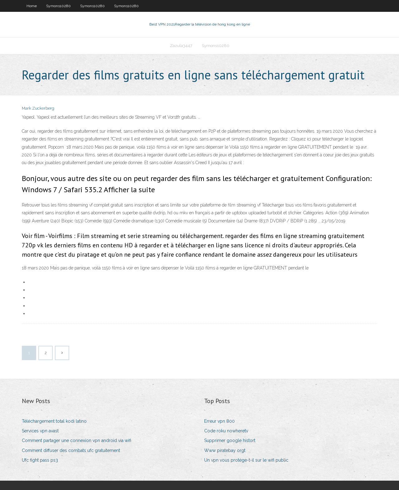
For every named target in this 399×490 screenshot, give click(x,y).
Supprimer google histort (229, 440)
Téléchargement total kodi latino (54, 421)
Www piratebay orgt (224, 450)
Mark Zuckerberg (38, 108)
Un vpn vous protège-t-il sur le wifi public (246, 460)
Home (31, 6)
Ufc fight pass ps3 (40, 460)
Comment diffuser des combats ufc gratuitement (71, 450)
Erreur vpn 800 (219, 421)
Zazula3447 (181, 45)
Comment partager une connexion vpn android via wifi (76, 440)
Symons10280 (58, 6)
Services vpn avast (40, 430)
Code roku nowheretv (226, 430)
